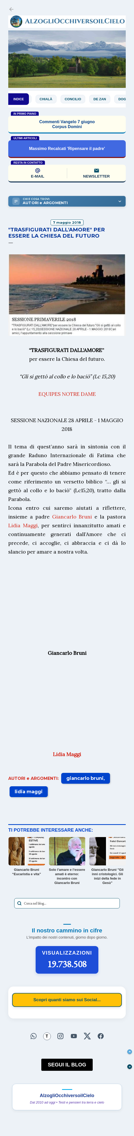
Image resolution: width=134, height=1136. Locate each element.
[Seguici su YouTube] (74, 1036)
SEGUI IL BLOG (67, 1064)
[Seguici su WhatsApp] (33, 1036)
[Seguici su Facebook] (101, 1036)
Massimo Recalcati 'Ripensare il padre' (67, 148)
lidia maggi (29, 792)
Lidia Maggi (23, 525)
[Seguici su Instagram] (60, 1036)
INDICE (18, 99)
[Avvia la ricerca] (19, 903)
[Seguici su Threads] (47, 1036)
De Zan (104, 99)
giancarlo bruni (85, 778)
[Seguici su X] (87, 1036)
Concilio (77, 99)
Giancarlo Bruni (72, 516)
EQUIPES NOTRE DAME (67, 394)
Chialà (50, 99)
